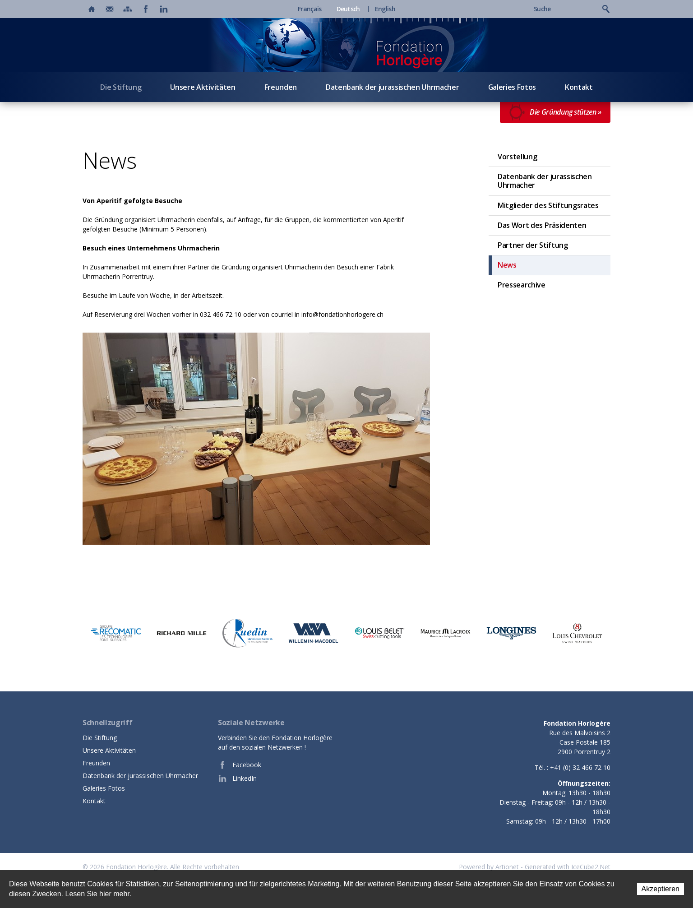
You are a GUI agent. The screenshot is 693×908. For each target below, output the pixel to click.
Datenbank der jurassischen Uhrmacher (392, 87)
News (507, 265)
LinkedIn (237, 778)
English (385, 9)
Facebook (239, 764)
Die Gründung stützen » (555, 112)
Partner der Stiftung (533, 245)
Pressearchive (521, 285)
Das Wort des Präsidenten (542, 225)
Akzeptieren (661, 889)
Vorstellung (517, 157)
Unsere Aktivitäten (202, 87)
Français (309, 9)
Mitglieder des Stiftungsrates (548, 205)
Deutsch (348, 9)
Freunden (280, 87)
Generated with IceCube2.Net (567, 866)
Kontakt (579, 87)
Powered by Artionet (489, 866)
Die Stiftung (120, 87)
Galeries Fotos (512, 87)
